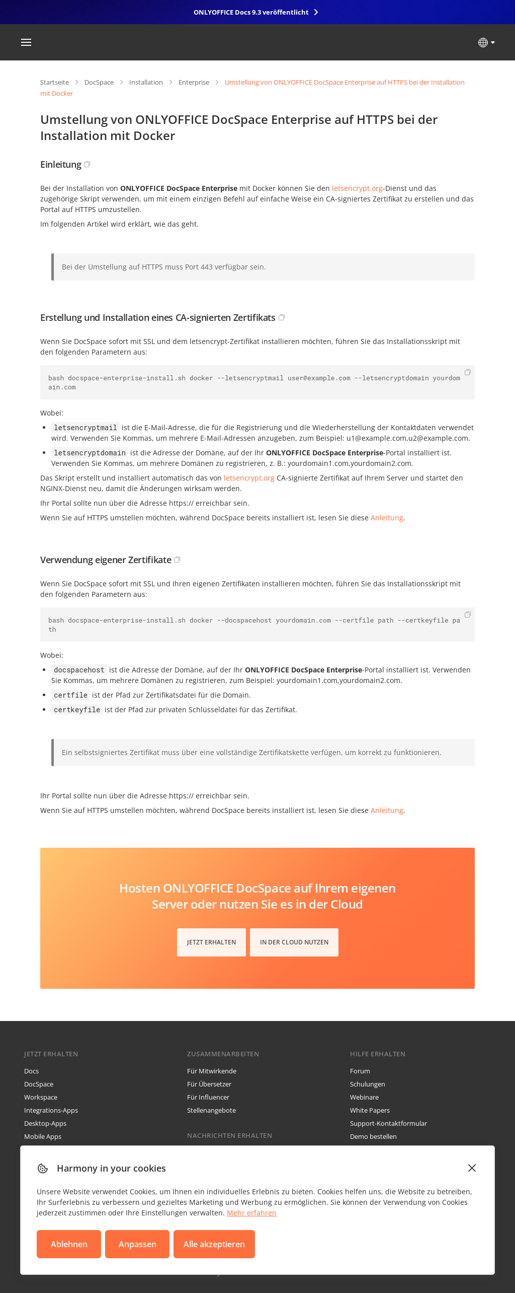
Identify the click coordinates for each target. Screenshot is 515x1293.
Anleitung (387, 517)
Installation (146, 82)
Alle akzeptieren (214, 1244)
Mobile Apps (42, 1136)
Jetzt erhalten (211, 942)
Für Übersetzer (209, 1083)
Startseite (54, 82)
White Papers (370, 1110)
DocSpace (99, 82)
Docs (31, 1070)
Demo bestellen (373, 1136)
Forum (360, 1070)
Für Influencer (208, 1097)
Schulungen (367, 1083)
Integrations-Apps (51, 1110)
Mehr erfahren (252, 1212)
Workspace (40, 1097)
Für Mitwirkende (211, 1070)
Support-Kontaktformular (388, 1123)
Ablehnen (69, 1244)
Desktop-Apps (45, 1123)
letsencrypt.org (357, 188)
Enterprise (194, 82)
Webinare (364, 1097)
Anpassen (137, 1244)
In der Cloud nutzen (294, 942)
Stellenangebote (211, 1110)
